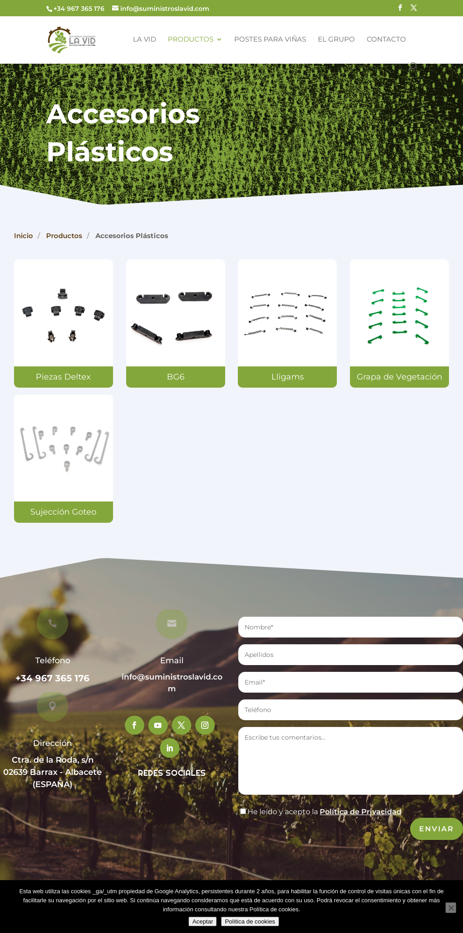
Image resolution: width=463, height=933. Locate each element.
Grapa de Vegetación (399, 377)
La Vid (144, 39)
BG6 (175, 377)
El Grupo (336, 39)
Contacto (386, 39)
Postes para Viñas (270, 39)
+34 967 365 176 (52, 678)
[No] (450, 907)
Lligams (287, 377)
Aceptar (202, 921)
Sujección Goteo (64, 512)
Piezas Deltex (63, 377)
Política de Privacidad (361, 811)
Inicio (23, 235)
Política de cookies (250, 921)
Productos (190, 39)
